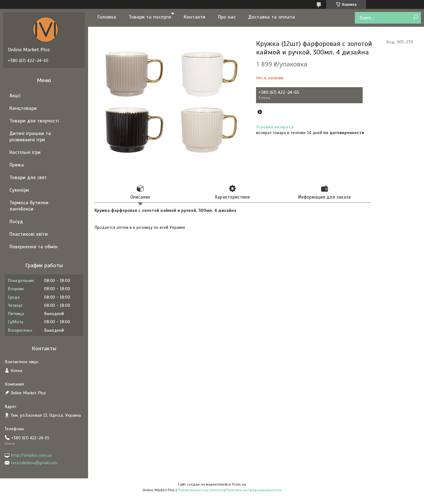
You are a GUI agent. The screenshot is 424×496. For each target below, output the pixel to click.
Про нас (227, 17)
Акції (14, 96)
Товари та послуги (150, 17)
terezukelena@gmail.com (34, 462)
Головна (107, 17)
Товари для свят (28, 177)
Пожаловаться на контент (200, 490)
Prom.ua (239, 484)
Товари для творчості (34, 121)
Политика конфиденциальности (254, 490)
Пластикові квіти (28, 234)
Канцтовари (23, 108)
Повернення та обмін (33, 247)
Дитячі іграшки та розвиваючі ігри (30, 136)
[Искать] (415, 17)
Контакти (194, 17)
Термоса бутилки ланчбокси (28, 206)
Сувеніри (19, 190)
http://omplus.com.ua (31, 455)
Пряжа (16, 165)
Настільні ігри (25, 152)
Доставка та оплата (271, 17)
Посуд (16, 221)
